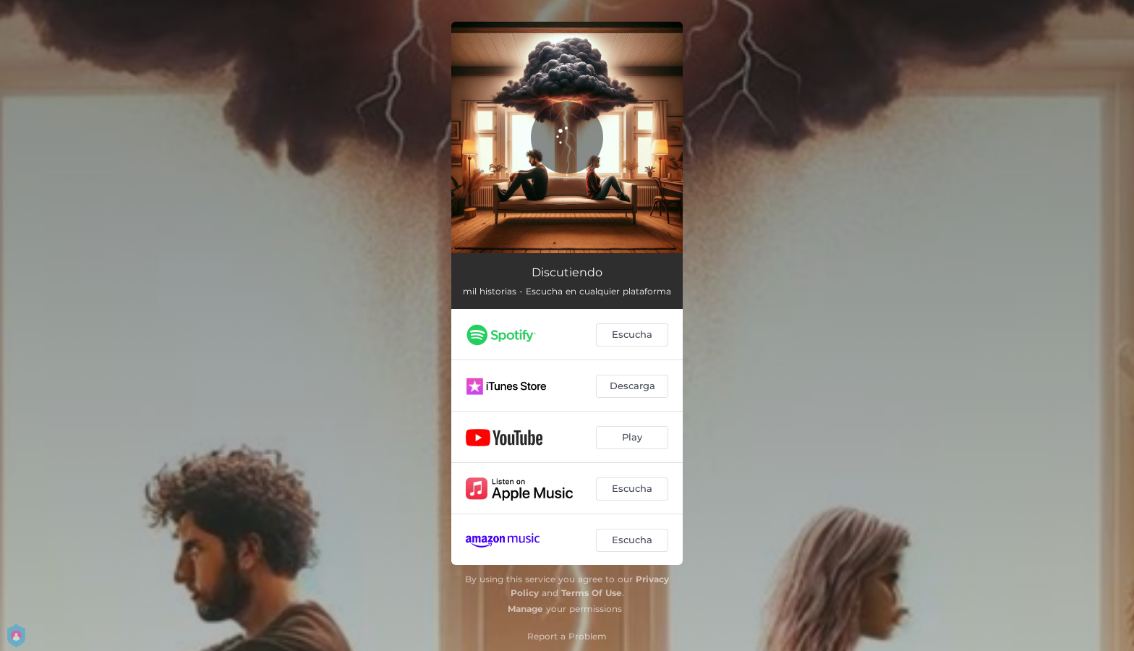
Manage (525, 608)
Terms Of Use (591, 592)
